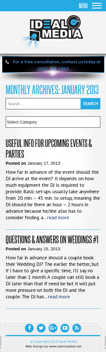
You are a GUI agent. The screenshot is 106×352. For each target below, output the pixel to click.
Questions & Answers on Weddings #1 (52, 239)
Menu (90, 5)
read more (58, 217)
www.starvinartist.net (65, 346)
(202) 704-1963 (53, 68)
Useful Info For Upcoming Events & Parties (49, 148)
